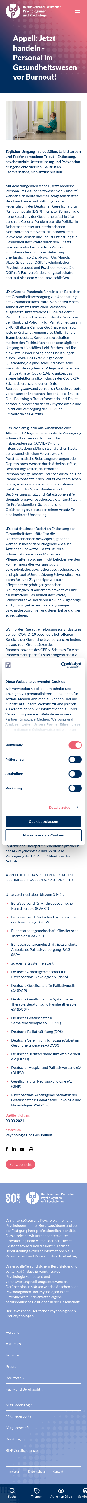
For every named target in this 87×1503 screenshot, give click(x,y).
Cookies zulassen (43, 822)
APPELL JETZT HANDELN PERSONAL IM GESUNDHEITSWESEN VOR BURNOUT (39, 877)
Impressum (13, 1471)
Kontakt (57, 1471)
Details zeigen (60, 807)
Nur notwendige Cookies (43, 835)
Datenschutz (36, 1471)
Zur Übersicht (20, 1164)
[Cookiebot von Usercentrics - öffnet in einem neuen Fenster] (62, 665)
